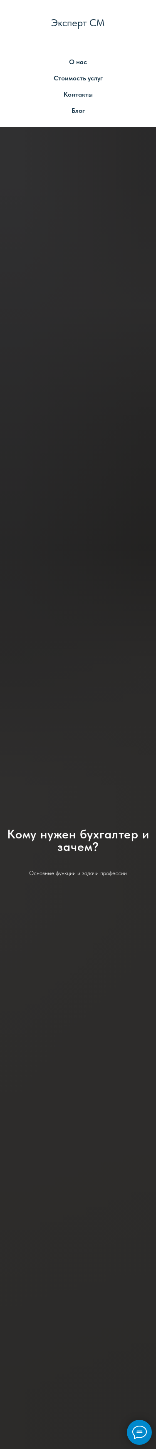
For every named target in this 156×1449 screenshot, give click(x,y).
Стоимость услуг (78, 78)
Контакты (78, 94)
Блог (78, 111)
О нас (78, 62)
